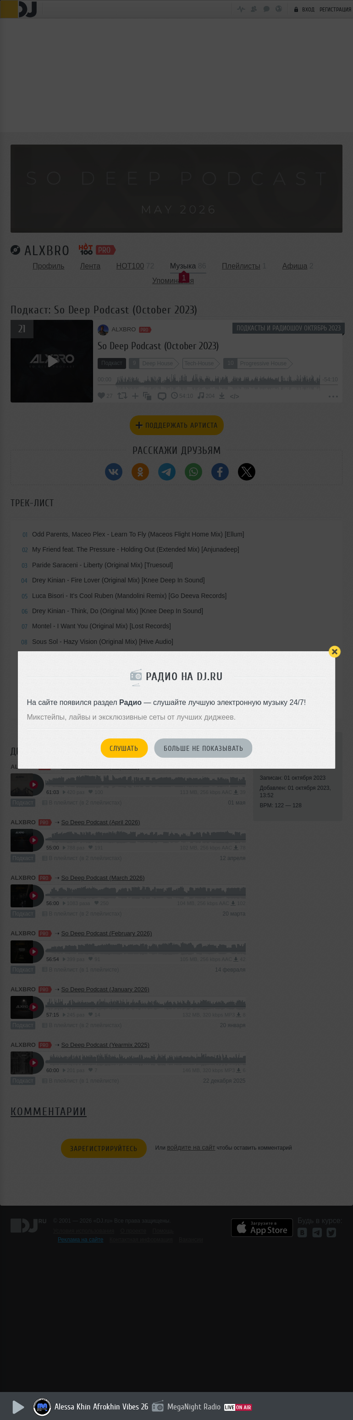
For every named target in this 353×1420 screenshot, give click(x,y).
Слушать (124, 748)
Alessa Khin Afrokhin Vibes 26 (102, 1406)
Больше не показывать (203, 748)
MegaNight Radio (195, 1406)
